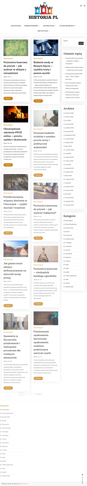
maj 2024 (68, 183)
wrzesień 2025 (69, 139)
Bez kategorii (16, 26)
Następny (38, 394)
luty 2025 (68, 164)
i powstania (68, 253)
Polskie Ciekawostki (67, 26)
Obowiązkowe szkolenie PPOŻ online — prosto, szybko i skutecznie (74, 76)
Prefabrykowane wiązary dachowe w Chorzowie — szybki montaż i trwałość (72, 94)
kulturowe (68, 257)
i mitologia (68, 242)
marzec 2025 (69, 161)
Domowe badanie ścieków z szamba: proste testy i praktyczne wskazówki (73, 85)
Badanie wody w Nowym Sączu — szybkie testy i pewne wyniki (74, 69)
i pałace (67, 250)
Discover (8, 98)
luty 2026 (68, 120)
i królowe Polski (69, 239)
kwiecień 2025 (69, 157)
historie (67, 231)
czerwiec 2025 (69, 150)
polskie (67, 272)
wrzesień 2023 (69, 205)
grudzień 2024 (69, 168)
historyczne (68, 235)
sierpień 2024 (69, 172)
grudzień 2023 (69, 201)
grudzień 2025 (69, 128)
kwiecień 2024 (69, 186)
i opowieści (68, 246)
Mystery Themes (23, 483)
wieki (66, 279)
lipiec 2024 (68, 175)
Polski (67, 264)
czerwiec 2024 (69, 179)
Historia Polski (48, 26)
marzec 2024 (69, 190)
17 (31, 394)
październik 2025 (70, 135)
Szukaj (65, 40)
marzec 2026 (69, 117)
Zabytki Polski (42, 31)
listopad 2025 (69, 131)
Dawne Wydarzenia (31, 26)
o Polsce (67, 261)
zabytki (67, 283)
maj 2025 (68, 153)
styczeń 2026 (69, 124)
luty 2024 (68, 194)
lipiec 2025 (68, 146)
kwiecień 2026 (69, 113)
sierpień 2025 (69, 142)
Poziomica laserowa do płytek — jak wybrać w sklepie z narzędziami (74, 60)
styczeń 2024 (69, 197)
